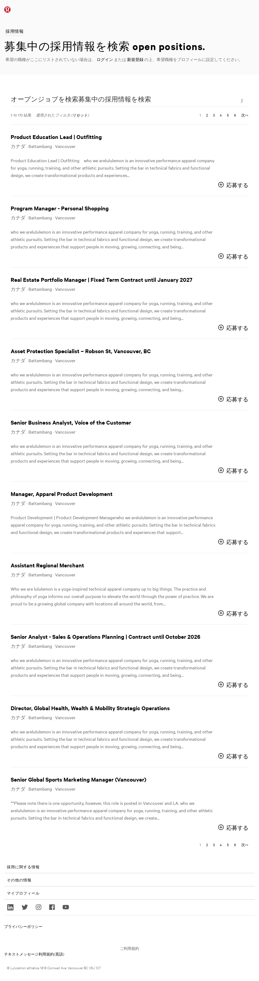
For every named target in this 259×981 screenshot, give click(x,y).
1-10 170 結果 (21, 114)
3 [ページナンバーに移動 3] (214, 114)
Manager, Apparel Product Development (62, 493)
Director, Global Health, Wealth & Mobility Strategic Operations (90, 708)
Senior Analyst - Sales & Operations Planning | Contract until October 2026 (105, 636)
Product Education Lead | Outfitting (56, 136)
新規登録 (135, 59)
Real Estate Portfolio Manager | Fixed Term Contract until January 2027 (101, 279)
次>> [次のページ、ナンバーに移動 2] (244, 114)
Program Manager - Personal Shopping (60, 208)
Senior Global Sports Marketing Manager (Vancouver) (78, 779)
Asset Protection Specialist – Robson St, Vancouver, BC (81, 351)
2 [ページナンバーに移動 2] (207, 114)
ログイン (105, 59)
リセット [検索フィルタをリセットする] (80, 114)
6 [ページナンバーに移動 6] (235, 114)
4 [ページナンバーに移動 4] (221, 114)
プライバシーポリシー (23, 926)
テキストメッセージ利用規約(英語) (34, 953)
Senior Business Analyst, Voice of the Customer (71, 422)
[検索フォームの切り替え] (241, 100)
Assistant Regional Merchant (47, 565)
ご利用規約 (129, 948)
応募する (237, 185)
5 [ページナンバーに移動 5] (228, 114)
